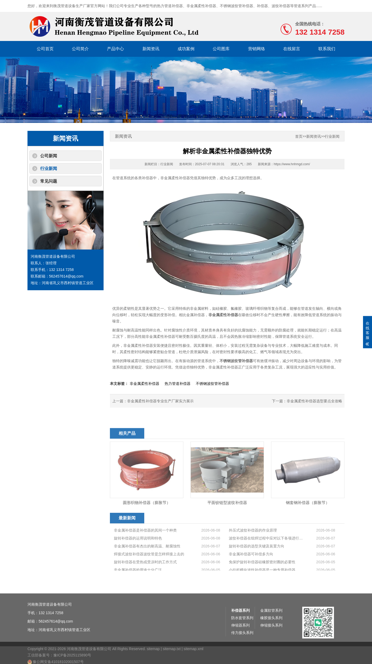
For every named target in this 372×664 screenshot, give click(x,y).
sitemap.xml (193, 658)
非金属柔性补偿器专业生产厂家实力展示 (160, 401)
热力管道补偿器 (170, 6)
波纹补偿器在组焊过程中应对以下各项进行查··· (266, 559)
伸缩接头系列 (271, 643)
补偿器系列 (240, 628)
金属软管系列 (271, 628)
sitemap (153, 658)
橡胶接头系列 (271, 636)
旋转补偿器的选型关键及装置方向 (256, 567)
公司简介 (80, 49)
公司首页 (45, 49)
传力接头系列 (242, 650)
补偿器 (262, 6)
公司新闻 (48, 156)
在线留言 (291, 49)
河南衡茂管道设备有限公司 (49, 622)
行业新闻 (48, 168)
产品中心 (115, 49)
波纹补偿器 (281, 6)
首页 (299, 137)
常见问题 (48, 181)
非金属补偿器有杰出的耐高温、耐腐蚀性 (147, 567)
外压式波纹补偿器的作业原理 (253, 551)
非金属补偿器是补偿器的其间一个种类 (145, 551)
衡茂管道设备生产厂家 (71, 6)
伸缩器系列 (240, 643)
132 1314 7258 (51, 631)
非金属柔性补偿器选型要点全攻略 (314, 401)
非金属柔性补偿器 (201, 6)
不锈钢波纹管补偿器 (236, 6)
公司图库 (221, 49)
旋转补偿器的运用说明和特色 (138, 559)
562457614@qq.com (56, 639)
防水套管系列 (242, 636)
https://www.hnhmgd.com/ (292, 164)
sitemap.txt (172, 658)
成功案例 (186, 49)
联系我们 (326, 49)
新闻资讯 (150, 49)
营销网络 (256, 49)
